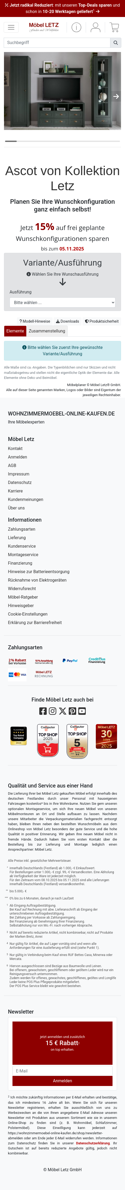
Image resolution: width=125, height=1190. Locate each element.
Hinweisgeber (21, 605)
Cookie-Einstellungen (28, 614)
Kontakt (15, 448)
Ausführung (21, 292)
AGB (12, 465)
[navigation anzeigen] (11, 27)
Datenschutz (20, 482)
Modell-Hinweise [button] (34, 321)
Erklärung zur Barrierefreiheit (35, 622)
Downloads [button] (67, 321)
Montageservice (23, 554)
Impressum (18, 474)
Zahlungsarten (21, 529)
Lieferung (17, 537)
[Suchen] (115, 43)
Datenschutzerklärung (93, 1143)
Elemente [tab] (15, 331)
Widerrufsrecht (22, 588)
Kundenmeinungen (25, 499)
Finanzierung (20, 563)
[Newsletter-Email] (62, 1071)
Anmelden (17, 457)
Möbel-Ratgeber (23, 597)
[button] (76, 27)
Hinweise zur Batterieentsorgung (39, 571)
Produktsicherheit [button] (102, 321)
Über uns (16, 507)
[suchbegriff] (57, 43)
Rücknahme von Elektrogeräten (37, 580)
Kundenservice (22, 546)
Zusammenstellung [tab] (47, 331)
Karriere (15, 491)
